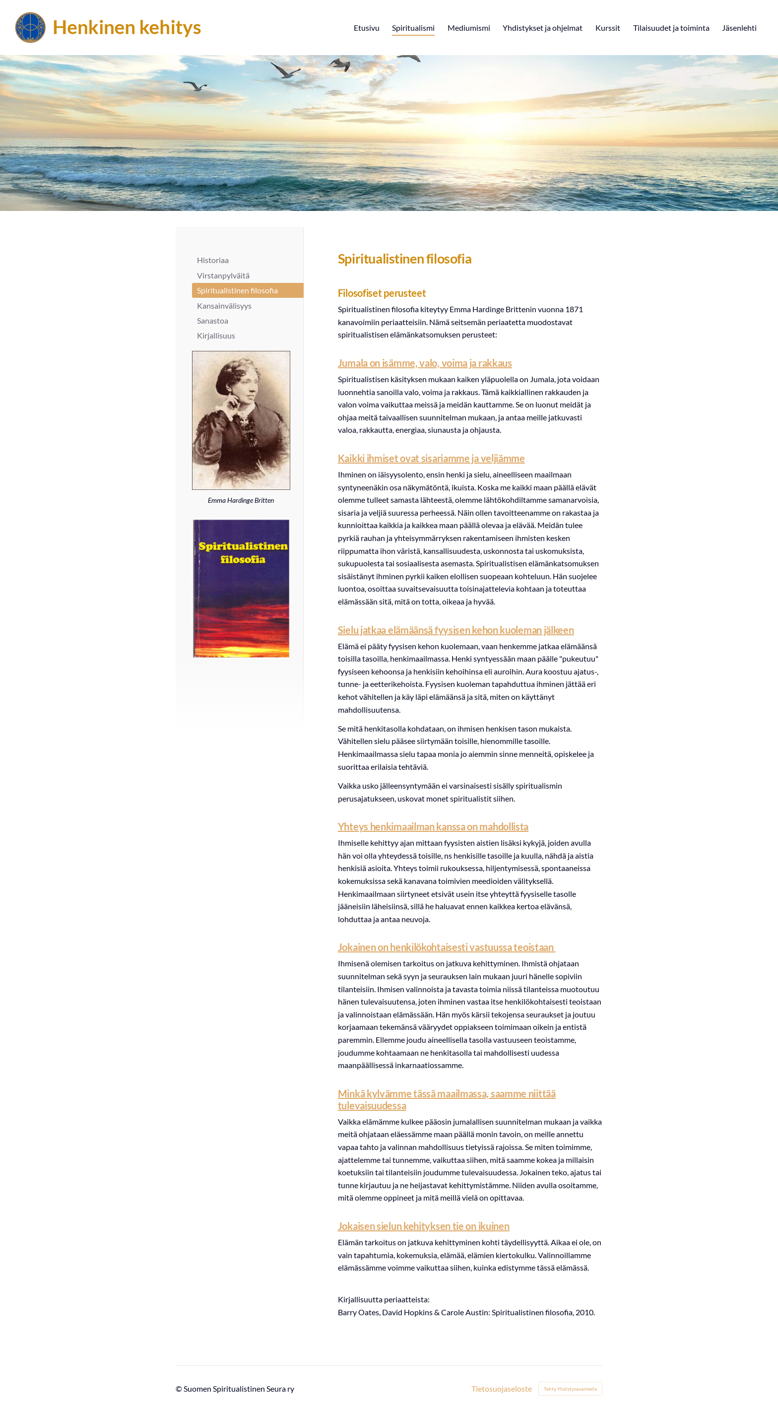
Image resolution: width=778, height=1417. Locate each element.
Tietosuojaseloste (501, 1389)
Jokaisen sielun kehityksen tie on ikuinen (424, 1226)
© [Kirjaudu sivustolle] (180, 1388)
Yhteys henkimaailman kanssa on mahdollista (433, 826)
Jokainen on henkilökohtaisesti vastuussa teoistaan (447, 947)
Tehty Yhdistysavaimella (570, 1389)
